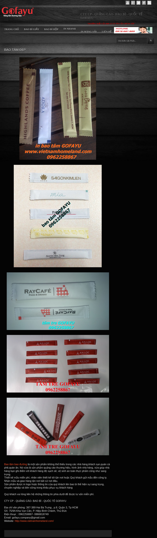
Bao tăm (9, 464)
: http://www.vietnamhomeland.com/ (33, 521)
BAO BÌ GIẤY (31, 29)
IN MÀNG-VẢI (89, 31)
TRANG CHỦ (11, 29)
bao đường (20, 464)
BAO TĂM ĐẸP (15, 50)
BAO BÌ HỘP (51, 29)
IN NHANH (69, 29)
